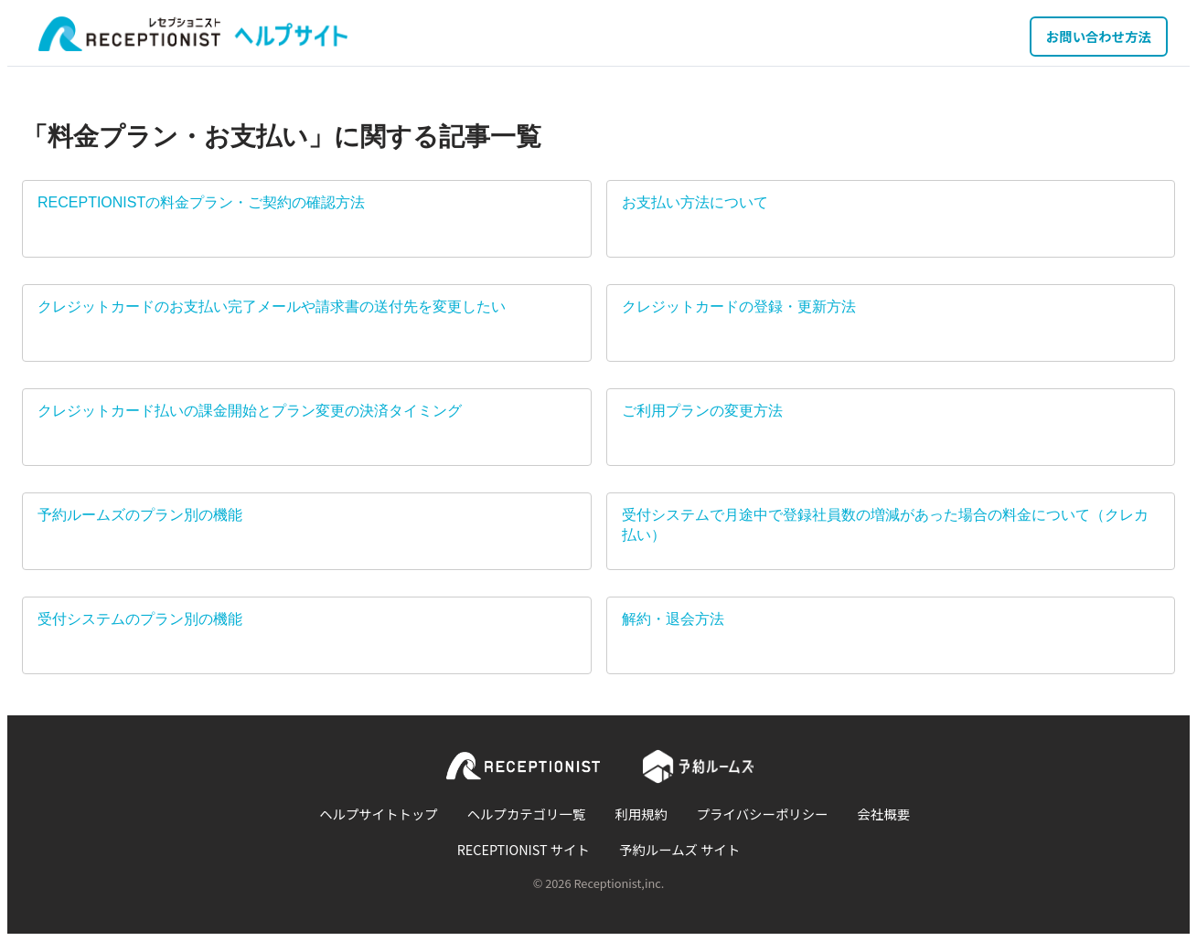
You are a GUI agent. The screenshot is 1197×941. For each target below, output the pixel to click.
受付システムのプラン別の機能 (139, 619)
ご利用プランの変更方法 (702, 410)
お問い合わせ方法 (1098, 36)
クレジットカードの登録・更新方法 (739, 306)
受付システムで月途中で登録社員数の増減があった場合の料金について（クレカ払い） (885, 525)
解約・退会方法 (673, 619)
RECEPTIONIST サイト (523, 849)
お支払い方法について (695, 202)
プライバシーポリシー (762, 813)
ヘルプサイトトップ (378, 813)
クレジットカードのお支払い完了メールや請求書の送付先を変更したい (271, 306)
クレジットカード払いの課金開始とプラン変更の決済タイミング (249, 410)
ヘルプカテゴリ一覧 (526, 813)
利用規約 (641, 813)
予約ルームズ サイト (679, 849)
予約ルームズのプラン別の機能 (139, 515)
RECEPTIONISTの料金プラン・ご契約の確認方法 (201, 202)
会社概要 (883, 813)
